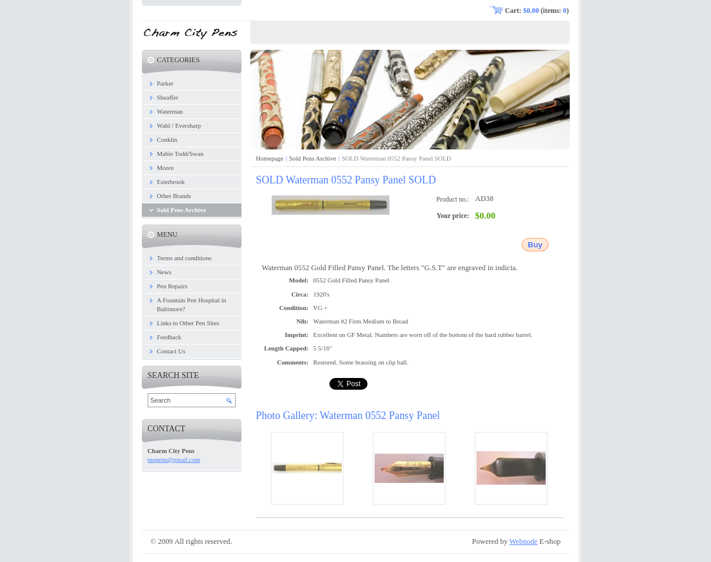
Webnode (523, 541)
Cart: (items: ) (537, 10)
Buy (535, 244)
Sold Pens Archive (312, 158)
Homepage (270, 158)
